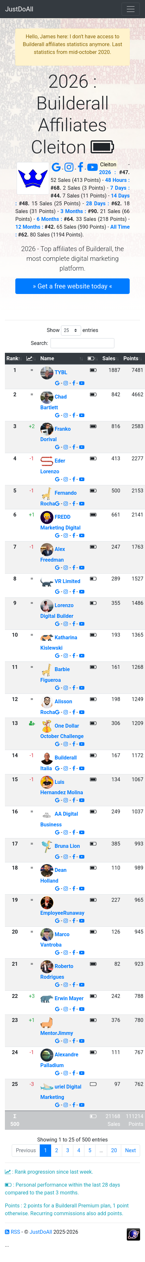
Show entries (72, 330)
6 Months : (49, 219)
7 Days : (120, 188)
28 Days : (97, 203)
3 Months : (73, 211)
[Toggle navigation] (131, 9)
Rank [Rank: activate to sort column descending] (12, 358)
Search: (72, 343)
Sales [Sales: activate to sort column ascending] (108, 358)
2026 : (107, 172)
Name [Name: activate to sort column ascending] (47, 358)
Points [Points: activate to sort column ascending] (130, 358)
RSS (12, 1232)
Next (130, 1150)
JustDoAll (19, 9)
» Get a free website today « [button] (72, 286)
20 (114, 1150)
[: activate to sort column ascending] (32, 359)
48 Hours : (117, 180)
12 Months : (29, 227)
